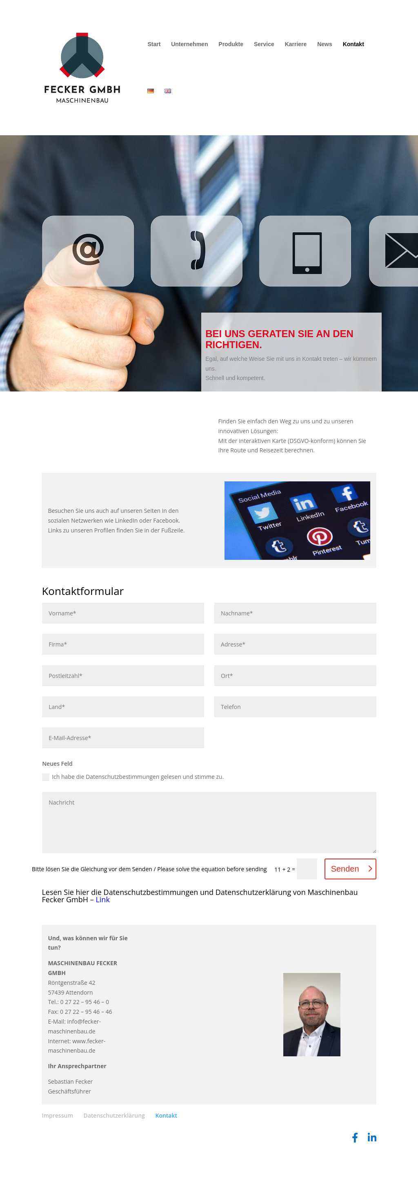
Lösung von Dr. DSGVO (177, 498)
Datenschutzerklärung (114, 1161)
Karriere (296, 44)
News (324, 44)
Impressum (57, 1161)
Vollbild (69, 430)
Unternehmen (189, 44)
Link (102, 945)
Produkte (230, 44)
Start (153, 44)
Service (264, 44)
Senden (345, 914)
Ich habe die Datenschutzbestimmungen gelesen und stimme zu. (133, 823)
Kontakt (353, 44)
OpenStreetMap (121, 498)
